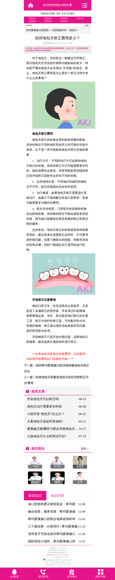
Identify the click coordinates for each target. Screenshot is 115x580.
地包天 (73, 30)
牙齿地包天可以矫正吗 (43, 399)
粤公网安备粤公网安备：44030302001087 (58, 560)
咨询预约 (72, 576)
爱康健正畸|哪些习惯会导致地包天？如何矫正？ (52, 428)
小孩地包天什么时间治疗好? (46, 436)
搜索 (87, 25)
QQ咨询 (14, 576)
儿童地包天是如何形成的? (45, 421)
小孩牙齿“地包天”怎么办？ (46, 414)
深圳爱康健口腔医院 (37, 30)
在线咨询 (64, 21)
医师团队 (64, 18)
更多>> (85, 448)
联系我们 (48, 21)
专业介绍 (80, 18)
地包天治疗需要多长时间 (44, 406)
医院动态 (48, 18)
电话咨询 (43, 576)
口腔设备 (32, 21)
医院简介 (32, 18)
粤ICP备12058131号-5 (64, 565)
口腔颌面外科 (58, 30)
